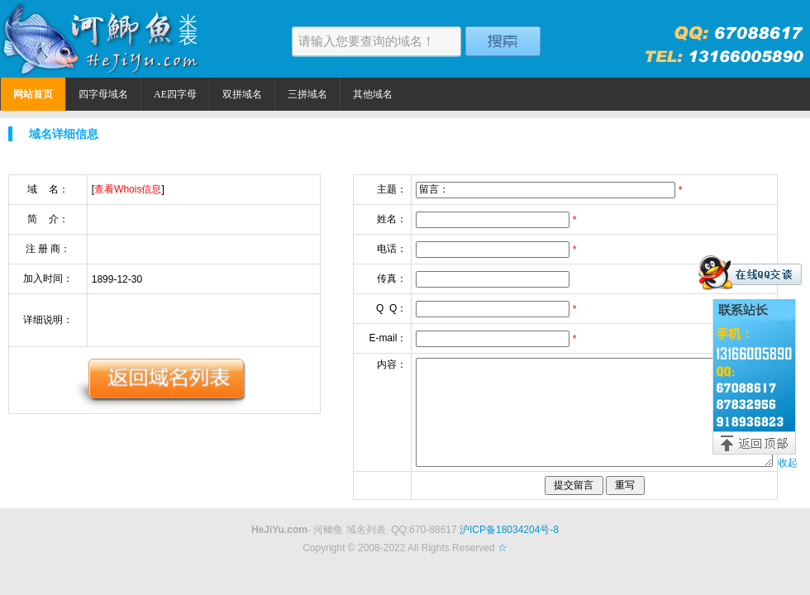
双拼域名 (242, 94)
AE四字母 (175, 94)
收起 (788, 463)
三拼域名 (307, 94)
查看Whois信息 (127, 189)
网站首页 (33, 94)
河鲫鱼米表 (103, 39)
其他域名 (373, 94)
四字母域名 (103, 94)
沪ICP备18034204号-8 (509, 530)
